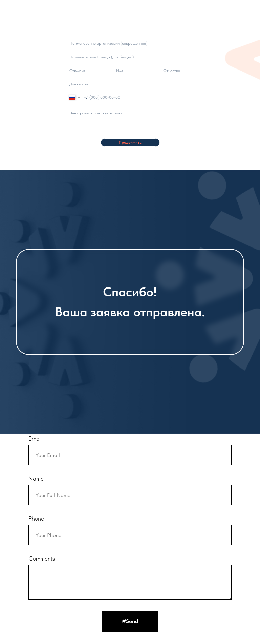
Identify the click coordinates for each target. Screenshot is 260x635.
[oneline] (130, 43)
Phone (36, 518)
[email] (130, 112)
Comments (41, 558)
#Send (130, 621)
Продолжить (130, 142)
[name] (83, 70)
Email (35, 438)
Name (36, 478)
